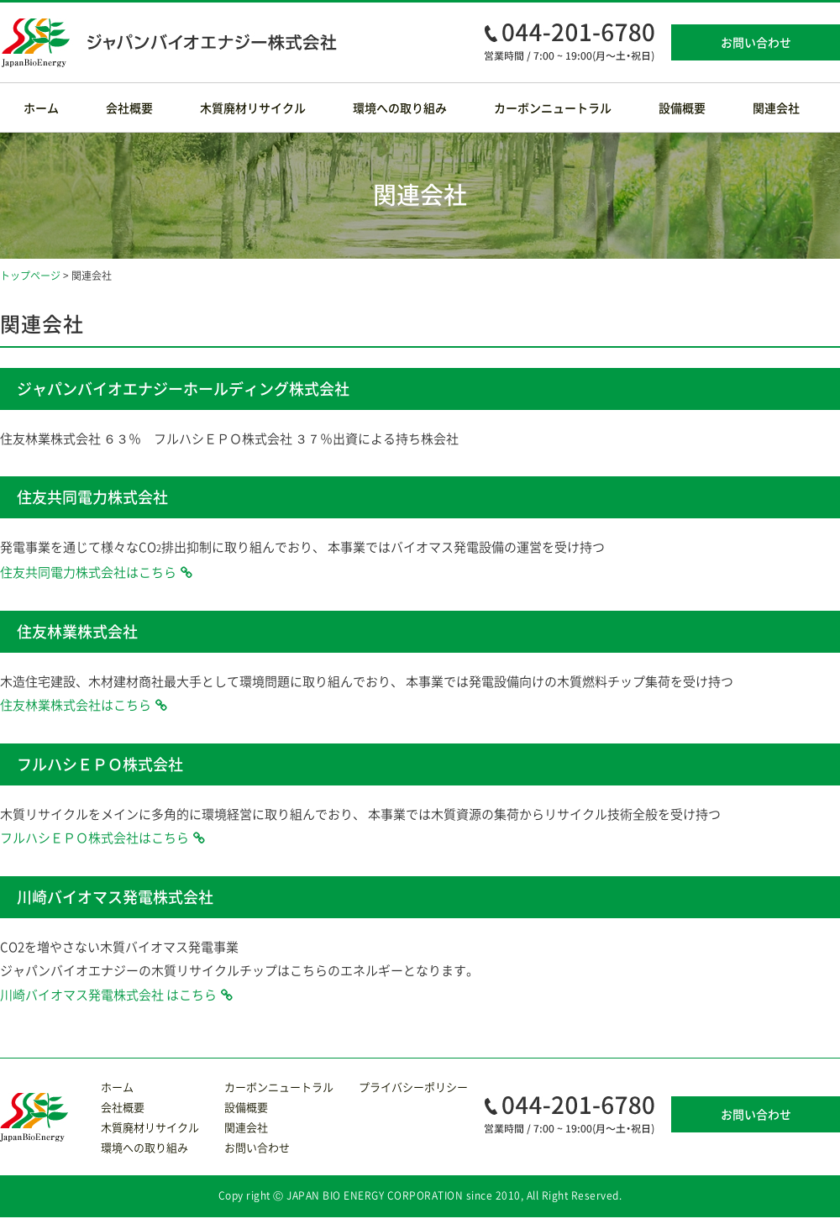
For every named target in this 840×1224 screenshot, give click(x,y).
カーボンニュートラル (553, 107)
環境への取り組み (400, 107)
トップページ (30, 275)
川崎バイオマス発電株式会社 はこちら (108, 994)
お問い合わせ (756, 42)
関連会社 (776, 107)
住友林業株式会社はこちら (75, 705)
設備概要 (682, 107)
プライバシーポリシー (413, 1087)
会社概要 (129, 107)
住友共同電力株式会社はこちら (88, 572)
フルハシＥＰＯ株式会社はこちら (94, 837)
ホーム (41, 107)
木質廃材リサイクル (253, 107)
